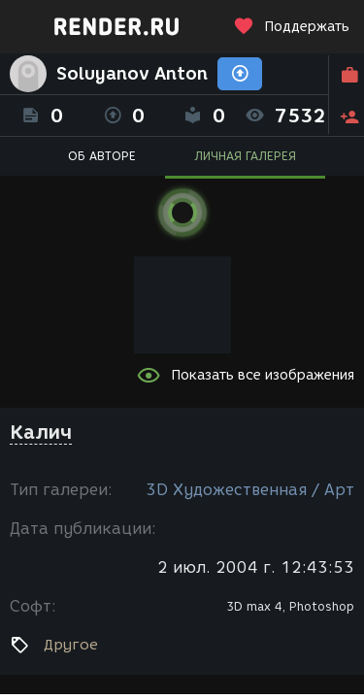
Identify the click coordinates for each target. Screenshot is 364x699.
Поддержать (291, 27)
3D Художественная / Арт (250, 490)
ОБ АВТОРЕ (102, 156)
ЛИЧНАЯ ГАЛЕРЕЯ (245, 156)
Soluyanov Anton (132, 73)
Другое (71, 644)
